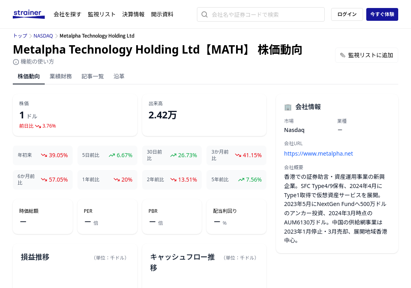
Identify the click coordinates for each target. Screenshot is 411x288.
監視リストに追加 (366, 55)
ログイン (347, 14)
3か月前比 (219, 155)
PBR (153, 211)
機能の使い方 (33, 61)
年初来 (25, 155)
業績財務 (61, 76)
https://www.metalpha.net (318, 153)
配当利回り (225, 211)
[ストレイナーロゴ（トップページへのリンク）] (33, 14)
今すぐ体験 (382, 14)
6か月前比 (26, 179)
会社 (67, 14)
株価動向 (29, 76)
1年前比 (90, 179)
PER (88, 211)
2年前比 (155, 179)
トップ (20, 35)
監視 (102, 14)
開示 (162, 14)
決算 (133, 14)
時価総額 (28, 211)
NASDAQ (43, 35)
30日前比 (154, 155)
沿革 (119, 76)
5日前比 (90, 155)
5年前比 (219, 179)
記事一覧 (92, 76)
